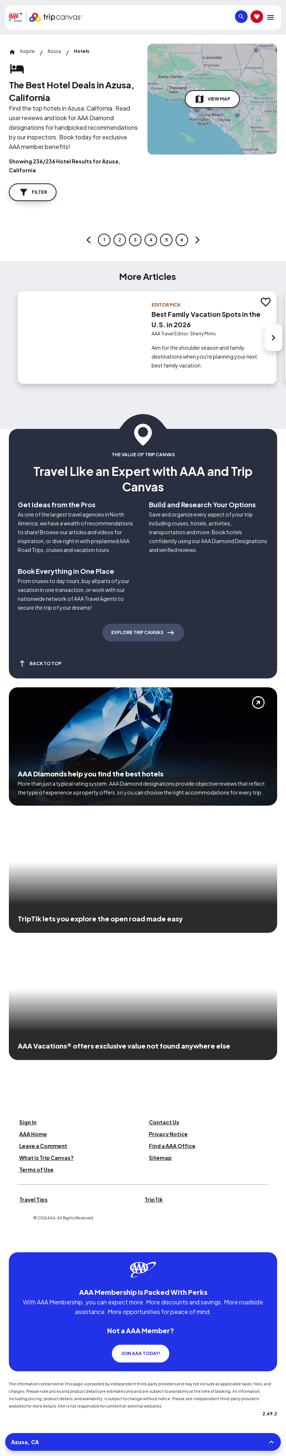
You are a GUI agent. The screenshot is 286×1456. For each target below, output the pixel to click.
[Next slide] (273, 337)
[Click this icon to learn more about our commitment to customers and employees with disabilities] (20, 1243)
